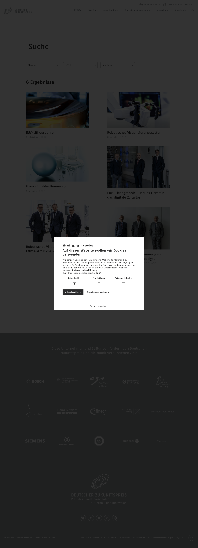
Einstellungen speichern (98, 292)
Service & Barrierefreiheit (93, 538)
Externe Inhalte (123, 278)
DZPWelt (78, 10)
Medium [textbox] (107, 65)
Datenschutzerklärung (84, 270)
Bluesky (83, 518)
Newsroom (9, 538)
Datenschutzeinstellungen (160, 538)
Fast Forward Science (45, 538)
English (188, 4)
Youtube (99, 518)
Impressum (124, 538)
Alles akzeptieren (73, 292)
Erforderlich (74, 278)
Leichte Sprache (172, 4)
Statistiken (99, 278)
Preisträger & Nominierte (138, 10)
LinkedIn (107, 518)
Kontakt (112, 538)
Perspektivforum (24, 538)
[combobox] (43, 65)
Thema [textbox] (32, 65)
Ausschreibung (111, 10)
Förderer (163, 441)
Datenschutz (139, 538)
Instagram (91, 518)
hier (98, 273)
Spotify (115, 518)
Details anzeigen (99, 306)
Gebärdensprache (149, 4)
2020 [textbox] (68, 65)
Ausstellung (162, 10)
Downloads (180, 10)
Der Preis (92, 10)
